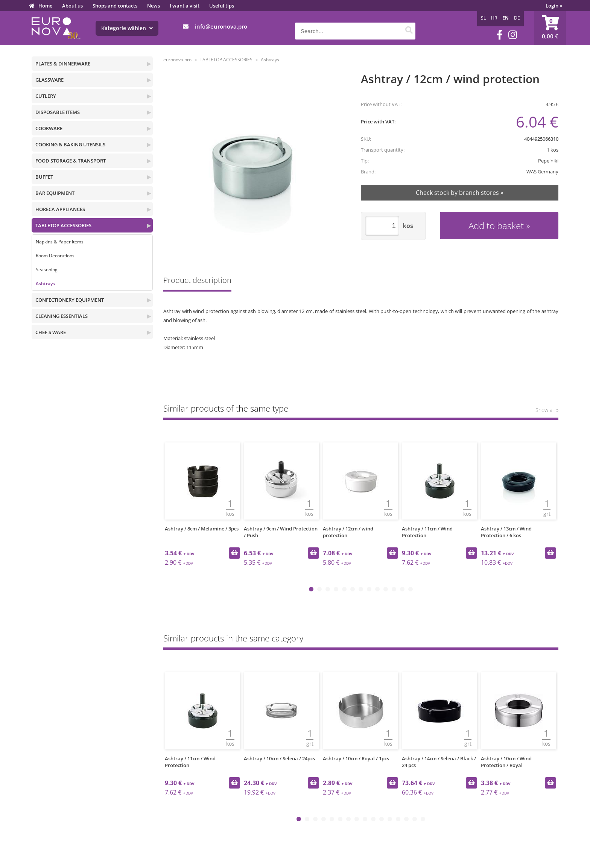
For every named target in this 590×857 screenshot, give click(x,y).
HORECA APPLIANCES (60, 209)
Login (554, 5)
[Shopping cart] (550, 28)
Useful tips (221, 5)
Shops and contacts (115, 5)
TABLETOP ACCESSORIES (63, 225)
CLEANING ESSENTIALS (61, 316)
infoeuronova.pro (221, 26)
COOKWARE (48, 128)
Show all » (546, 409)
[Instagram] (512, 34)
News (153, 5)
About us (72, 5)
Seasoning (47, 269)
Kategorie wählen (127, 28)
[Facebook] (500, 34)
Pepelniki (548, 160)
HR (494, 18)
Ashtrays (45, 283)
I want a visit (184, 5)
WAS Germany (542, 171)
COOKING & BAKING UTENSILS (70, 144)
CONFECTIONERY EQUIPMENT (69, 299)
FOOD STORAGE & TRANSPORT (70, 160)
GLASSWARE (49, 79)
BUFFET (44, 176)
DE (517, 18)
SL (483, 18)
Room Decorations (55, 255)
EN (505, 18)
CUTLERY (45, 96)
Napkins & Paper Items (60, 242)
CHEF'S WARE (50, 332)
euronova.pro (177, 59)
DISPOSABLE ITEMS (57, 112)
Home (45, 5)
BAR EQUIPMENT (55, 193)
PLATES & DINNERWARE (62, 63)
